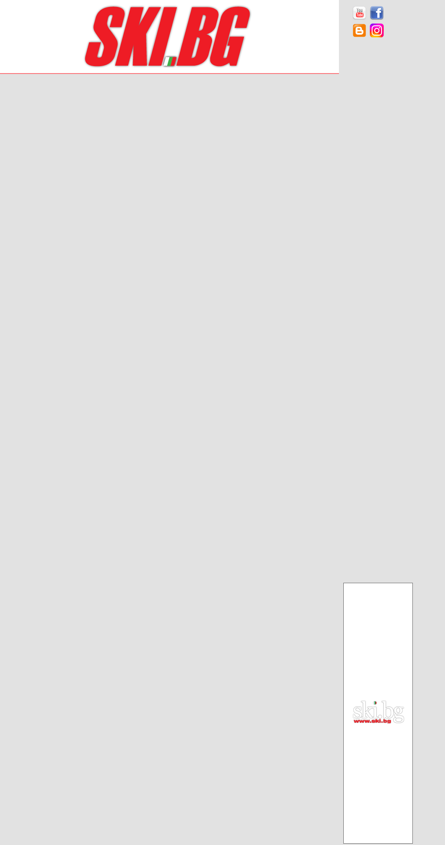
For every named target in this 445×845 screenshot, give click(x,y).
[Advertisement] (378, 182)
